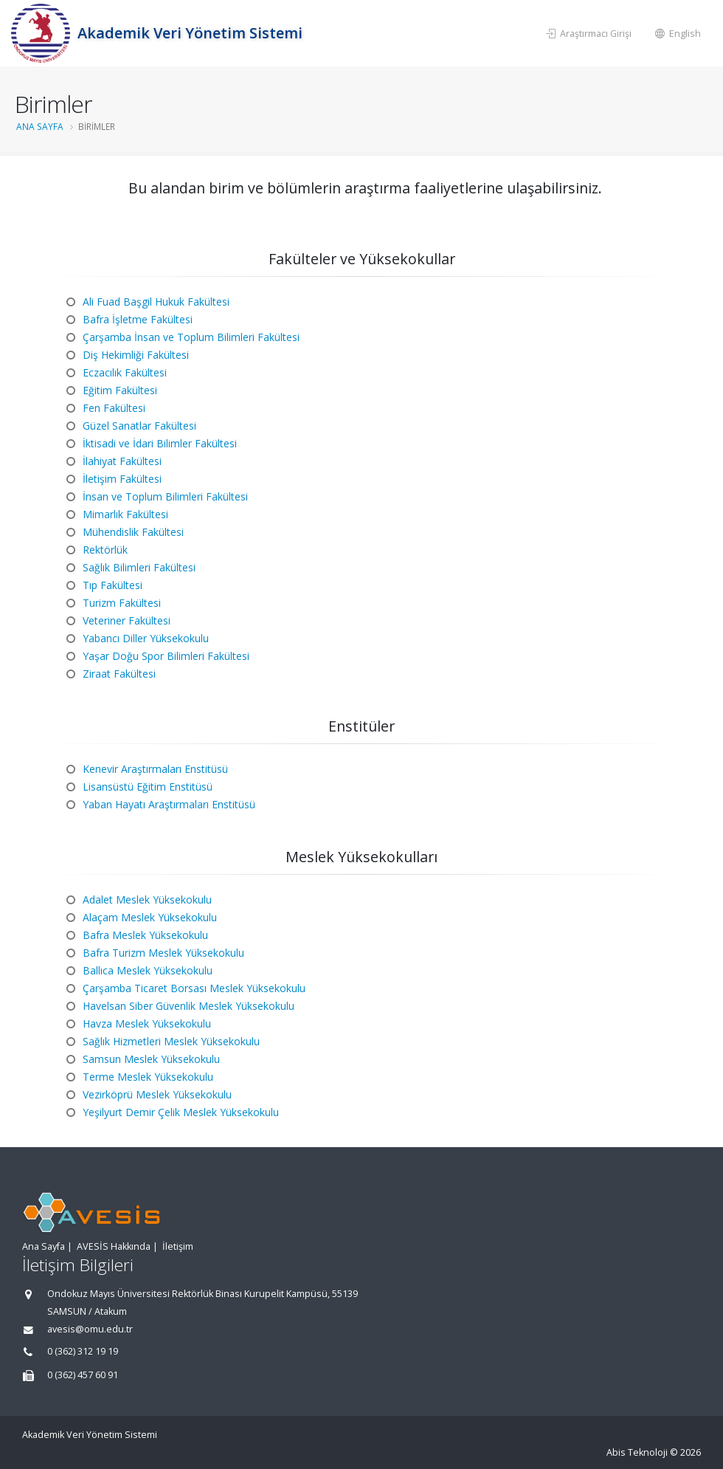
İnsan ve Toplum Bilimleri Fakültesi (165, 496)
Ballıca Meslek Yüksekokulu (147, 970)
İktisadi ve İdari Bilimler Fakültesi (160, 443)
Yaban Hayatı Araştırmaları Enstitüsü (169, 804)
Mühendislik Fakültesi (133, 532)
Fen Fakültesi (114, 408)
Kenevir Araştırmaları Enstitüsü (155, 769)
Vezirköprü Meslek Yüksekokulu (157, 1094)
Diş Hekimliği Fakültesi (136, 355)
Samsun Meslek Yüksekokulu (151, 1059)
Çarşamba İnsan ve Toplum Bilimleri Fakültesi (191, 337)
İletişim (177, 1246)
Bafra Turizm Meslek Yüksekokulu (163, 953)
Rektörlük (105, 550)
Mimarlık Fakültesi (125, 514)
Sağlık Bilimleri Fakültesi (139, 567)
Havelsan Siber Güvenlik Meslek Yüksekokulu (188, 1006)
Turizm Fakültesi (122, 603)
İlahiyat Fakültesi (122, 461)
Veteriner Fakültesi (126, 620)
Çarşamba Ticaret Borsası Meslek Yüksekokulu (194, 988)
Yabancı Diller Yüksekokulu (146, 638)
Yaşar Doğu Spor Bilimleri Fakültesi (166, 656)
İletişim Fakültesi (122, 479)
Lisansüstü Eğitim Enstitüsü (147, 787)
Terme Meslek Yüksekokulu (148, 1077)
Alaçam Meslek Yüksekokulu (150, 917)
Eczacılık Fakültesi (125, 372)
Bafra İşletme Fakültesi (138, 319)
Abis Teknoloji (637, 1452)
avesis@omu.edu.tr (90, 1329)
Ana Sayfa (43, 1246)
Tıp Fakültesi (112, 585)
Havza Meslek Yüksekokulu (147, 1023)
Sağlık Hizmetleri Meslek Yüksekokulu (171, 1041)
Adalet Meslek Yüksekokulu (147, 899)
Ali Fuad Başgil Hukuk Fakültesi (156, 302)
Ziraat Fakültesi (119, 674)
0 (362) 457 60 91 (82, 1375)
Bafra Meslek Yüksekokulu (145, 935)
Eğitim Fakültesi (120, 390)
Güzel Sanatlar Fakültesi (139, 426)
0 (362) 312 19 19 (82, 1351)
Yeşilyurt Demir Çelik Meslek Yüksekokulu (181, 1112)
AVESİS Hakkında (114, 1246)
